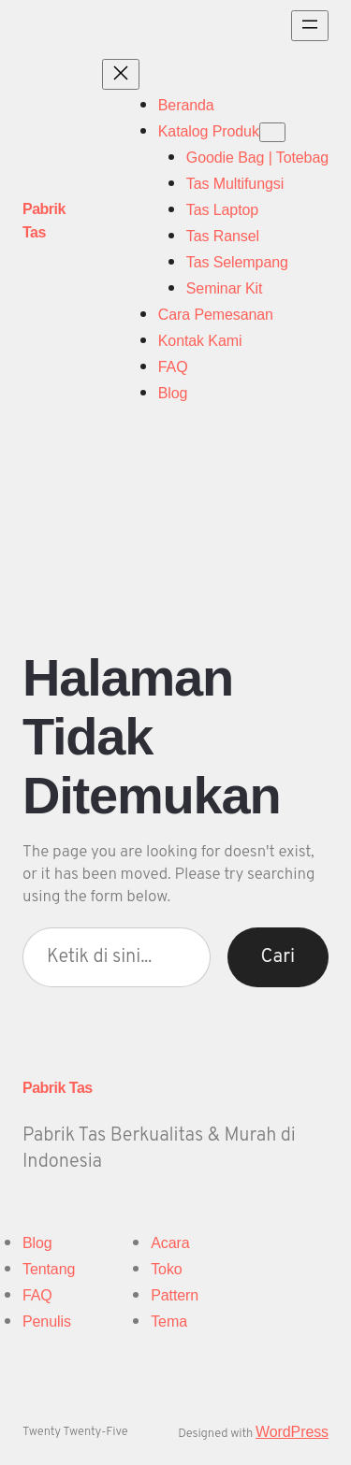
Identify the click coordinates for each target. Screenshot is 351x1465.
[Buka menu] (310, 25)
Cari (278, 957)
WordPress (292, 1432)
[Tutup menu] (120, 74)
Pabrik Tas (57, 1088)
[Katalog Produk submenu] (272, 132)
